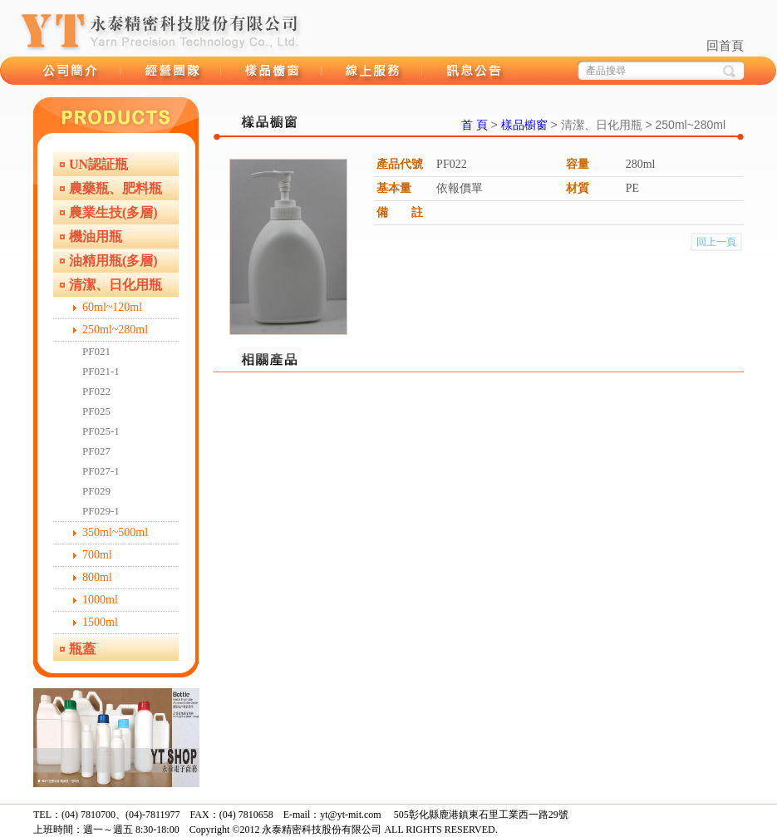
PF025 (96, 411)
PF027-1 (101, 471)
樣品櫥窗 (271, 71)
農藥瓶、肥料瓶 (115, 188)
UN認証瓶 (98, 164)
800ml (97, 577)
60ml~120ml (112, 307)
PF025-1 (101, 431)
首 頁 (474, 124)
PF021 (96, 351)
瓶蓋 (82, 649)
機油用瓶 (95, 236)
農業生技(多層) (113, 212)
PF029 (96, 491)
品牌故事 (70, 71)
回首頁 (725, 45)
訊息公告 (472, 71)
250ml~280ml (115, 329)
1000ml (100, 599)
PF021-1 (101, 371)
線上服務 (372, 71)
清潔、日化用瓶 (115, 285)
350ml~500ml (115, 532)
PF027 (96, 451)
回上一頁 (716, 242)
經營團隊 (170, 71)
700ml (97, 555)
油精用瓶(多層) (113, 261)
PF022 (96, 391)
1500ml (100, 622)
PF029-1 (101, 511)
